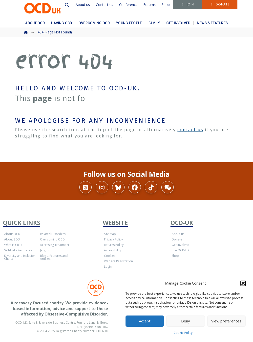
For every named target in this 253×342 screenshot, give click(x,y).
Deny (185, 320)
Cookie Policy (183, 333)
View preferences (226, 320)
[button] (243, 283)
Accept (144, 320)
